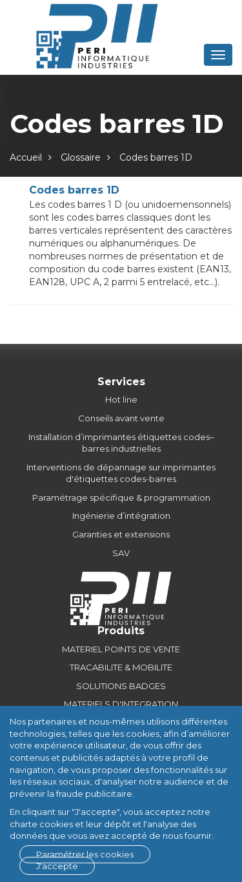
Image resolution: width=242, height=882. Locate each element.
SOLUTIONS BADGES (121, 686)
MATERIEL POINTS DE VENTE (121, 649)
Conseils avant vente (121, 418)
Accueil (26, 157)
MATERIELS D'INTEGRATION (121, 704)
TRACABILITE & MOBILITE (121, 667)
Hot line (121, 399)
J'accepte (57, 866)
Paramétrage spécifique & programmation (121, 497)
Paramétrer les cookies (85, 854)
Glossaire (81, 157)
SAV (121, 553)
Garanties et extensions (121, 534)
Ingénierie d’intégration (121, 515)
